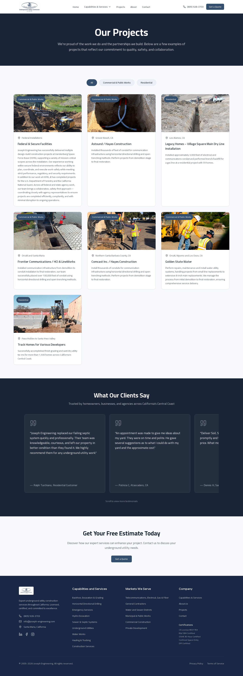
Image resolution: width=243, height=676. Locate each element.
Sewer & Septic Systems (84, 622)
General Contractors (136, 604)
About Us (183, 604)
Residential (146, 82)
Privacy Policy (196, 663)
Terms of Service (215, 663)
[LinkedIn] (20, 634)
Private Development (136, 628)
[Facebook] (26, 634)
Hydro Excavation (81, 616)
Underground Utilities (83, 628)
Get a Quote (215, 7)
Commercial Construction (138, 622)
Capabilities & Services (97, 6)
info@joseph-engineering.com (37, 621)
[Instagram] (32, 634)
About (133, 7)
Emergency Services (82, 610)
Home (76, 7)
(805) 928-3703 (193, 6)
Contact (146, 7)
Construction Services (83, 646)
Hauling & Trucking (81, 640)
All (92, 82)
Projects (120, 7)
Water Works (78, 634)
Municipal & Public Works (138, 616)
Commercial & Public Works (117, 82)
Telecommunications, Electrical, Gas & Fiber (147, 597)
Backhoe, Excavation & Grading (87, 597)
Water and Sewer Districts (139, 610)
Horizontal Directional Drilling (86, 604)
